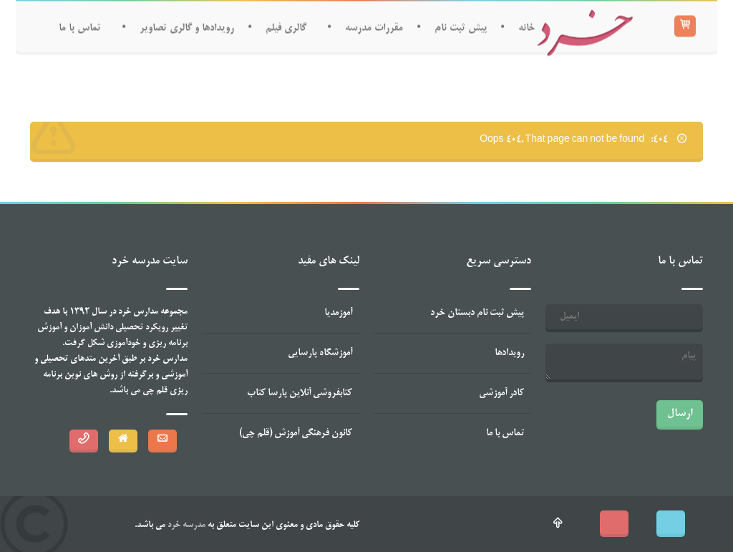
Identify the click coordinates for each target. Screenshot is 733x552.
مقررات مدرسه (374, 27)
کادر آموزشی (501, 393)
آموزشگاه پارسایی (320, 353)
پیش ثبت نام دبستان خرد (477, 313)
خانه (526, 27)
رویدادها (509, 353)
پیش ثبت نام (461, 27)
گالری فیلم (286, 27)
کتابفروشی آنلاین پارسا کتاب (299, 393)
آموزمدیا (338, 313)
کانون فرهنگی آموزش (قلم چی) (295, 433)
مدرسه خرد (185, 525)
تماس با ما (80, 27)
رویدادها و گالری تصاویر (187, 27)
